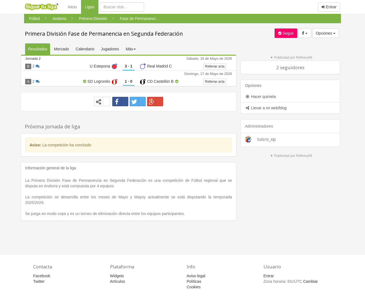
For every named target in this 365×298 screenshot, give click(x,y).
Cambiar (310, 281)
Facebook (41, 276)
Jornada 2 (33, 59)
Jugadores (110, 49)
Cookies (194, 287)
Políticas (194, 281)
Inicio (72, 7)
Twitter (39, 281)
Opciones (325, 33)
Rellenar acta (215, 66)
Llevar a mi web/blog (265, 108)
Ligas (91, 6)
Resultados (37, 49)
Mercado (61, 49)
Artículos (117, 281)
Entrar (329, 7)
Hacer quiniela (260, 96)
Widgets (117, 276)
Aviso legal (196, 276)
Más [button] (131, 49)
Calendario (85, 49)
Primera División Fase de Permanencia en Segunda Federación (104, 33)
